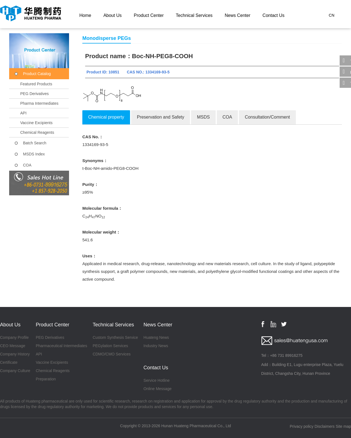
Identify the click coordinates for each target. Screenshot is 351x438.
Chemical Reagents (37, 132)
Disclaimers (325, 426)
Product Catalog (37, 73)
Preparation (46, 379)
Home (85, 15)
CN (331, 15)
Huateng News (156, 337)
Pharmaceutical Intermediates (61, 346)
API (23, 113)
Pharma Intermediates (39, 103)
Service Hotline (157, 380)
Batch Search (34, 143)
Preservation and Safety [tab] (160, 117)
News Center (237, 15)
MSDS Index (34, 154)
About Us (112, 15)
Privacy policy (302, 426)
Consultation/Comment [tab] (267, 117)
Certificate (8, 362)
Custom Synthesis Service (115, 337)
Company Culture (15, 370)
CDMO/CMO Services (112, 354)
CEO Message (12, 346)
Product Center (149, 15)
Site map (343, 426)
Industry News (156, 346)
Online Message (158, 388)
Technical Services (194, 15)
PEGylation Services (110, 346)
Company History (15, 354)
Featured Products (36, 84)
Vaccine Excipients (36, 123)
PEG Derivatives (34, 93)
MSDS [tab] (203, 117)
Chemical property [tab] (106, 117)
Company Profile (14, 337)
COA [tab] (227, 117)
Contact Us (273, 15)
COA (27, 165)
